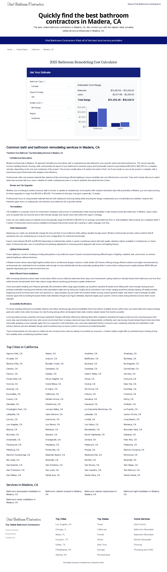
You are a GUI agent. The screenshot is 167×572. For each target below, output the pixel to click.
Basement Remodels (143, 534)
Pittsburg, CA (12, 450)
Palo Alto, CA (130, 439)
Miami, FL (60, 534)
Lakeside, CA (91, 414)
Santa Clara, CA (92, 475)
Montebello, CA (92, 429)
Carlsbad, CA (91, 368)
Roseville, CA (130, 460)
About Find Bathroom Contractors (144, 4)
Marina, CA (11, 429)
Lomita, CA (90, 419)
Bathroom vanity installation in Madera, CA (20, 501)
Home (9, 49)
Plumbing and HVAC (143, 549)
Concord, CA (130, 379)
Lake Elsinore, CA (54, 414)
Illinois (100, 539)
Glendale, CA (12, 404)
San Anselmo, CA (54, 465)
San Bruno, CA (92, 465)
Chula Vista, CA (13, 379)
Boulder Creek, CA (54, 363)
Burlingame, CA (131, 363)
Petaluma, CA (130, 444)
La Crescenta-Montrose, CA (98, 409)
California (35, 49)
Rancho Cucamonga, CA (18, 455)
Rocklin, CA (90, 460)
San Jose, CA (52, 470)
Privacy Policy (10, 534)
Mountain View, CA (133, 429)
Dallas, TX (60, 544)
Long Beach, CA (131, 419)
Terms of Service (11, 530)
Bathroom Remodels (144, 529)
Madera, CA (48, 49)
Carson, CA (12, 374)
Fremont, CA (130, 394)
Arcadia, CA (12, 358)
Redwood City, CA (93, 455)
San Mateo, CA (13, 475)
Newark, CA (51, 434)
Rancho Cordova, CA (134, 450)
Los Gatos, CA (91, 424)
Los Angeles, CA (14, 424)
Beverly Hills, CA (14, 363)
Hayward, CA (91, 404)
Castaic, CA (51, 374)
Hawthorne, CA (53, 404)
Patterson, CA (91, 444)
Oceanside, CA (13, 439)
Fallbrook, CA (52, 394)
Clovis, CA (89, 379)
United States (22, 49)
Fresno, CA (11, 399)
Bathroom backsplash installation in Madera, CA (23, 493)
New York (102, 544)
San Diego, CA (131, 465)
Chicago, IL (60, 529)
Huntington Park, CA (16, 409)
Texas (100, 524)
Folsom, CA (90, 394)
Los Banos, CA (52, 424)
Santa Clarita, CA (132, 475)
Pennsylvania (103, 555)
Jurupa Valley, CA (54, 409)
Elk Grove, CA (91, 389)
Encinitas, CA (130, 389)
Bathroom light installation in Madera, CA (142, 493)
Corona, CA (12, 384)
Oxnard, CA (90, 439)
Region (33, 113)
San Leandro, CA (93, 470)
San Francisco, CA (15, 470)
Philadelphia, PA (63, 549)
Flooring (138, 544)
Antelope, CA (130, 353)
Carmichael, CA (131, 368)
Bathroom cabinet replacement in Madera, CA (101, 493)
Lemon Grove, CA (132, 414)
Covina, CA (90, 384)
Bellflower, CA (91, 358)
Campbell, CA (52, 368)
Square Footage (36, 92)
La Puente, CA (131, 409)
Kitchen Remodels (142, 539)
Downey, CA (12, 389)
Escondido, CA (13, 394)
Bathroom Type (37, 81)
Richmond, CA (131, 455)
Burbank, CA (91, 363)
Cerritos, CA (130, 374)
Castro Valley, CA (93, 374)
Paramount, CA (13, 444)
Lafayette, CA (12, 414)
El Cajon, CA (51, 389)
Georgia (101, 549)
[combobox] (51, 86)
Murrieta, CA (12, 434)
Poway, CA (90, 450)
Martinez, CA (51, 429)
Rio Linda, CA (12, 460)
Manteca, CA (130, 424)
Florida (100, 534)
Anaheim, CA (91, 353)
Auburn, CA (51, 358)
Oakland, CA (130, 434)
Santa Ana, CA (52, 475)
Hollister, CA (130, 404)
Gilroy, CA (128, 399)
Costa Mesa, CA (53, 384)
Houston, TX (61, 539)
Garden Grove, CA (54, 399)
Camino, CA (12, 368)
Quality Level (36, 103)
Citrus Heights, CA (54, 379)
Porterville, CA (52, 450)
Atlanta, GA (61, 555)
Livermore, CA (52, 419)
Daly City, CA (130, 384)
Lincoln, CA (12, 419)
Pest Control (140, 524)
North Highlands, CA (95, 434)
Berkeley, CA (130, 358)
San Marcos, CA (132, 470)
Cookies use (10, 538)
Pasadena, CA (52, 444)
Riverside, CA (51, 460)
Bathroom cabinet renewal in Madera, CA (63, 493)
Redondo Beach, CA (55, 455)
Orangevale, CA (53, 439)
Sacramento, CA (14, 465)
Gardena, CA (91, 399)
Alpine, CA (50, 353)
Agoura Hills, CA (14, 353)
